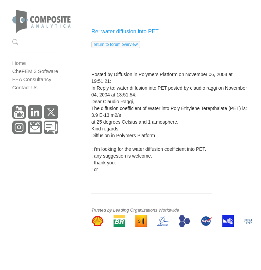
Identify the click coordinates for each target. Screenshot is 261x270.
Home (19, 63)
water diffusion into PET (142, 88)
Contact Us (24, 87)
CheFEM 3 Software (35, 71)
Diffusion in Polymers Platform (145, 74)
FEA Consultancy (31, 79)
